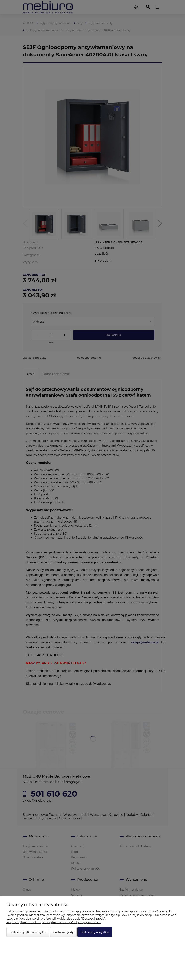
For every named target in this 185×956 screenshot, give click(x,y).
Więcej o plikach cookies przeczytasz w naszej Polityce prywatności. (53, 922)
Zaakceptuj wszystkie (95, 932)
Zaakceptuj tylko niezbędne (28, 932)
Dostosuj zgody (63, 932)
